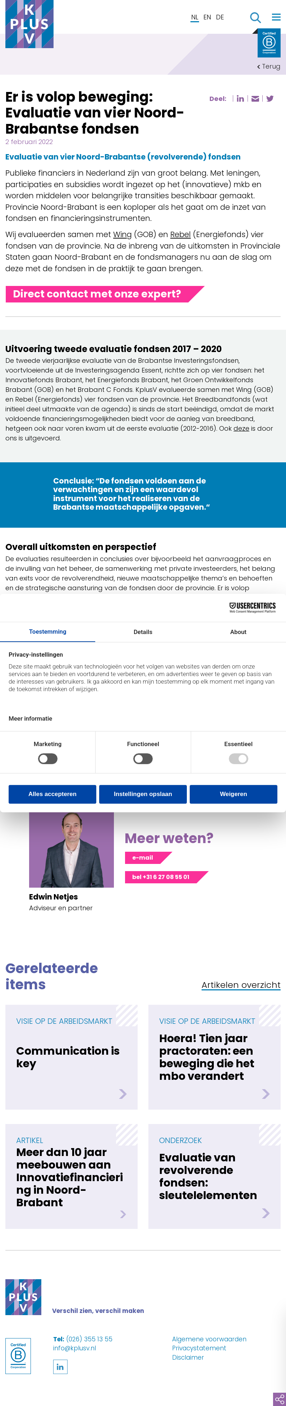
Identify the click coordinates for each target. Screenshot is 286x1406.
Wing (122, 234)
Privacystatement (199, 1348)
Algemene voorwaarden (209, 1339)
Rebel (180, 234)
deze (241, 428)
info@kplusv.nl (74, 1348)
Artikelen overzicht (241, 985)
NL (194, 17)
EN (207, 17)
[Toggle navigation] (276, 16)
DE (220, 17)
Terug (271, 66)
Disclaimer (188, 1357)
